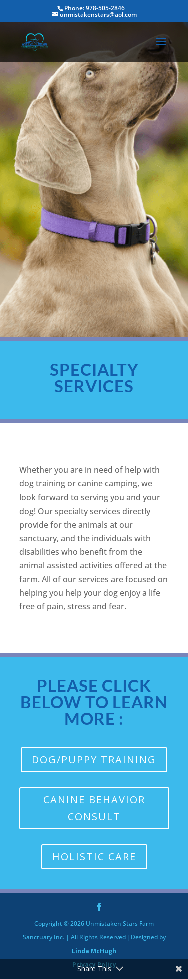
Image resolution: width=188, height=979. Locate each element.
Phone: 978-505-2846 (94, 8)
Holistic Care (94, 856)
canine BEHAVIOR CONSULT (94, 808)
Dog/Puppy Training (94, 759)
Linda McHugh (94, 951)
